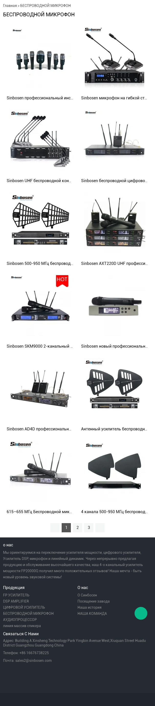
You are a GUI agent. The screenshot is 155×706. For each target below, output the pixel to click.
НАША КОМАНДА (92, 613)
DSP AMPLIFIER (16, 601)
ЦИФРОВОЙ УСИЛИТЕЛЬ (24, 607)
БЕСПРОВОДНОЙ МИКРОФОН (45, 6)
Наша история (90, 607)
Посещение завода (94, 601)
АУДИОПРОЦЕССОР (20, 620)
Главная (10, 6)
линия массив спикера (22, 626)
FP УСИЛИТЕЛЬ (16, 595)
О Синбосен (87, 595)
